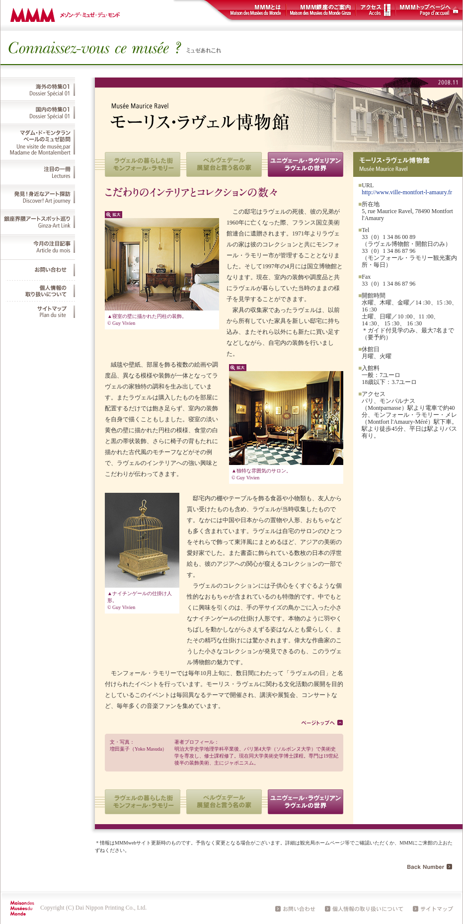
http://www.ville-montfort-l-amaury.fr (407, 192)
